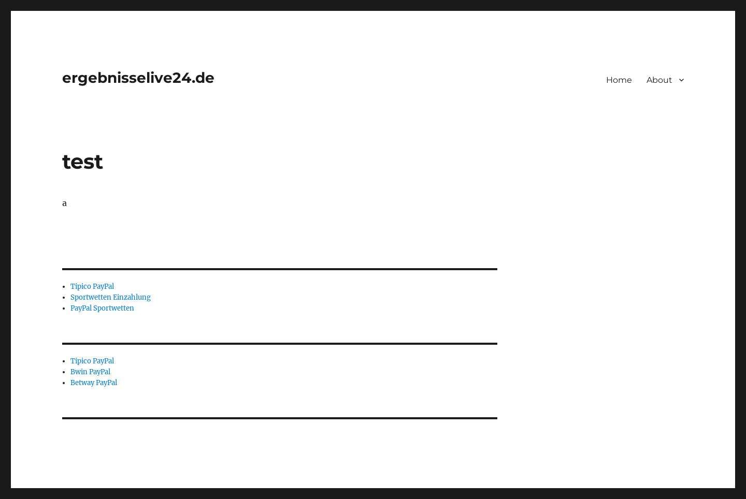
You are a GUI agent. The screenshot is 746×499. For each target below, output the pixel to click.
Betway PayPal (93, 382)
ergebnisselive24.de (138, 77)
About (659, 80)
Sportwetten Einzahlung (110, 297)
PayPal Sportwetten (102, 308)
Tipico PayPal (92, 286)
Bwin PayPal (90, 372)
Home (619, 80)
